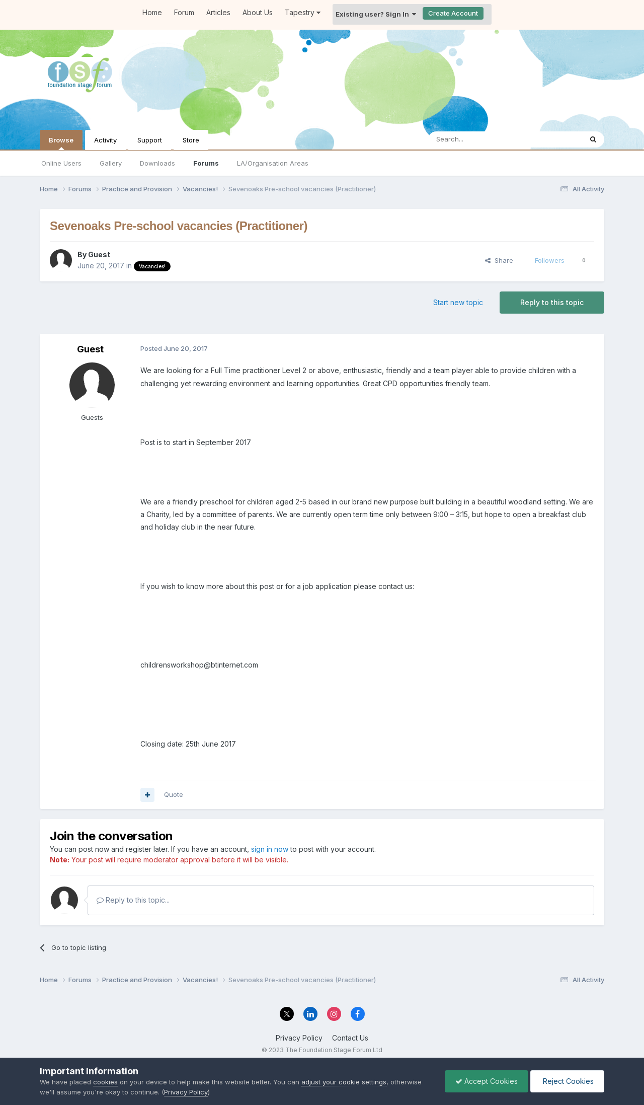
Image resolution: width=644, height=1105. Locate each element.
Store (191, 140)
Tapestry (302, 12)
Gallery (111, 163)
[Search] (479, 139)
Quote (173, 794)
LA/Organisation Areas (272, 163)
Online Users (61, 163)
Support (149, 140)
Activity (105, 140)
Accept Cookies (486, 1081)
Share (499, 260)
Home (152, 12)
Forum (184, 12)
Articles (218, 12)
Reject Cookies (567, 1081)
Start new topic (458, 302)
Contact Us (350, 1038)
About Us (258, 12)
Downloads (157, 163)
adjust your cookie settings (343, 1082)
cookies (105, 1082)
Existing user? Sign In (376, 14)
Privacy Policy (299, 1038)
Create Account (453, 13)
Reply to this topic (552, 302)
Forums (206, 163)
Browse (61, 143)
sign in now (269, 849)
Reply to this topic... (133, 900)
